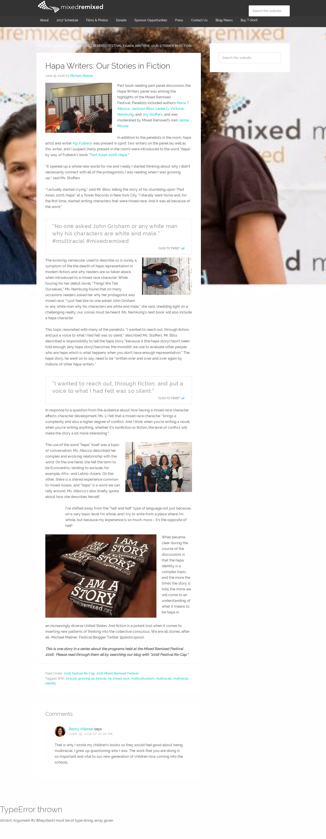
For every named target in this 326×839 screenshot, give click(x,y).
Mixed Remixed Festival (69, 6)
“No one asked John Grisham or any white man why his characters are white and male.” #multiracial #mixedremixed (115, 233)
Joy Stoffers (152, 114)
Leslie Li (162, 109)
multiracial (163, 678)
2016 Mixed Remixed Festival (117, 673)
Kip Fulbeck (82, 143)
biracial (71, 678)
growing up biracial (92, 678)
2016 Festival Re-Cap (79, 673)
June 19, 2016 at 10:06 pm (91, 734)
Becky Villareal (81, 729)
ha (110, 678)
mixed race (121, 678)
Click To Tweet (169, 248)
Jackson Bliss (143, 109)
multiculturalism (142, 678)
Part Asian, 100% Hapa (108, 155)
